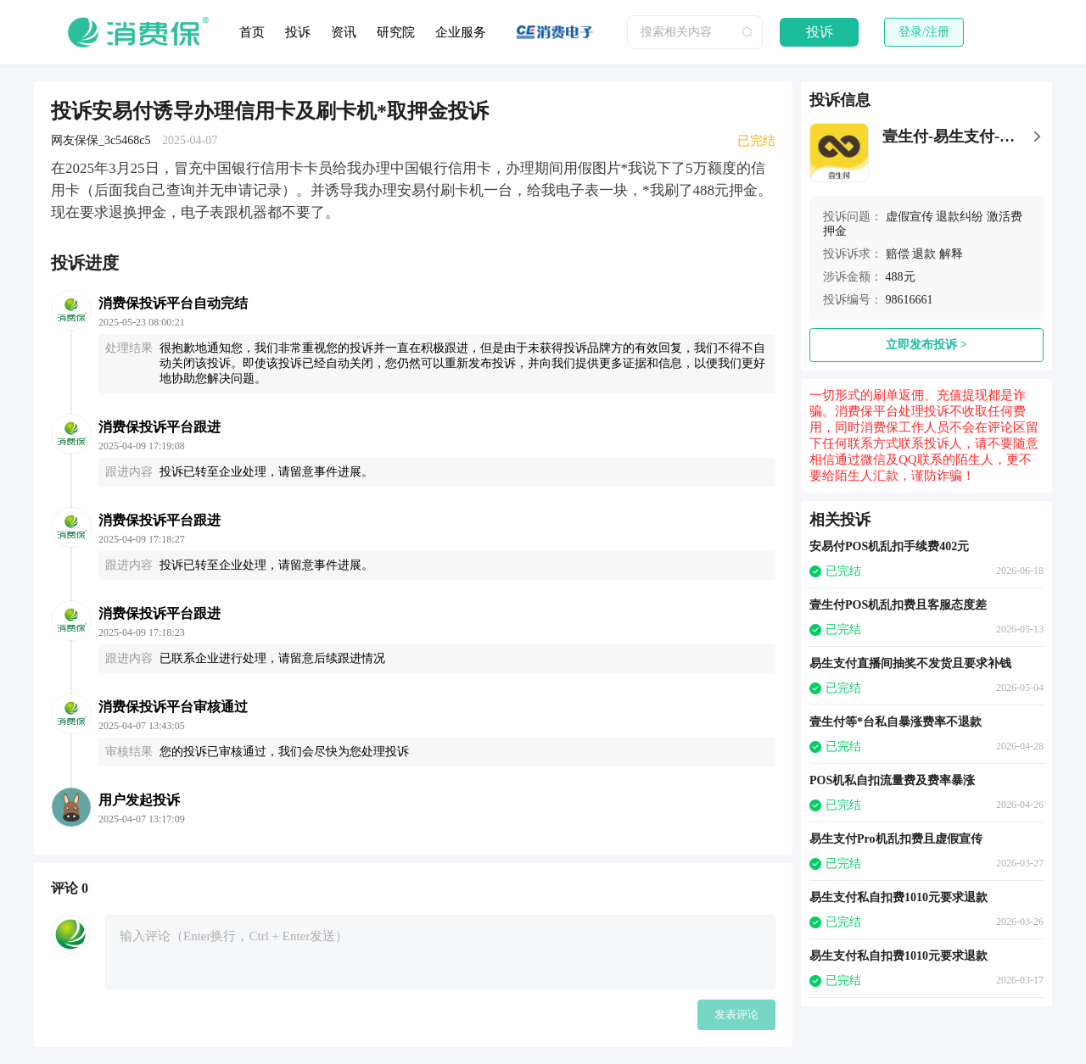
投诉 (298, 32)
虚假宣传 (909, 216)
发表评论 (736, 1014)
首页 (252, 32)
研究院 (396, 32)
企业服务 (460, 32)
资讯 (343, 32)
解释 (951, 254)
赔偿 (898, 254)
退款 (924, 254)
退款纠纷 (959, 216)
